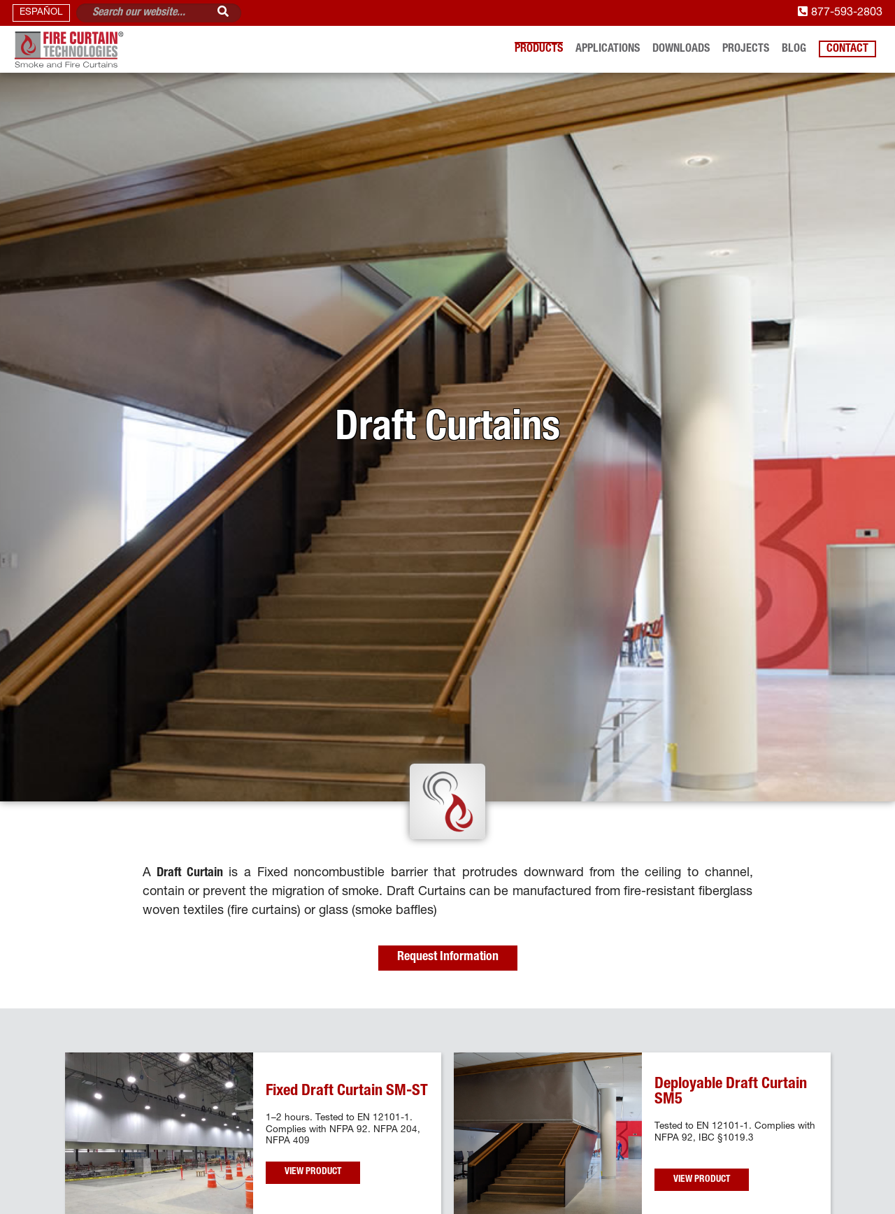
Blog (794, 49)
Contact (847, 49)
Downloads (681, 49)
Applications (607, 49)
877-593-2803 (840, 13)
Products (539, 49)
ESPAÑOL (41, 12)
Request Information (448, 957)
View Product (313, 1172)
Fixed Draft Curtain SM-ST (347, 1091)
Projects (745, 49)
